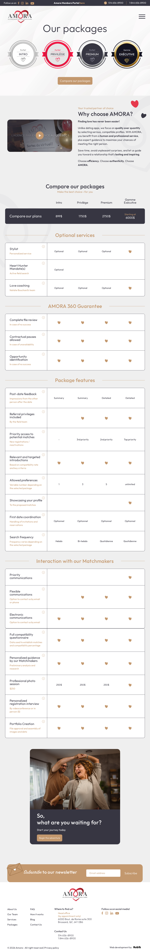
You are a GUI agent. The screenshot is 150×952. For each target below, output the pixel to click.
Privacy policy (51, 947)
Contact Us (36, 924)
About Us (12, 909)
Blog (32, 919)
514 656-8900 (113, 3)
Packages (12, 924)
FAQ (32, 909)
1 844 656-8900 (137, 2)
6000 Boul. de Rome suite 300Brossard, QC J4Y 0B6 (75, 921)
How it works (37, 914)
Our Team (12, 914)
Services (11, 919)
